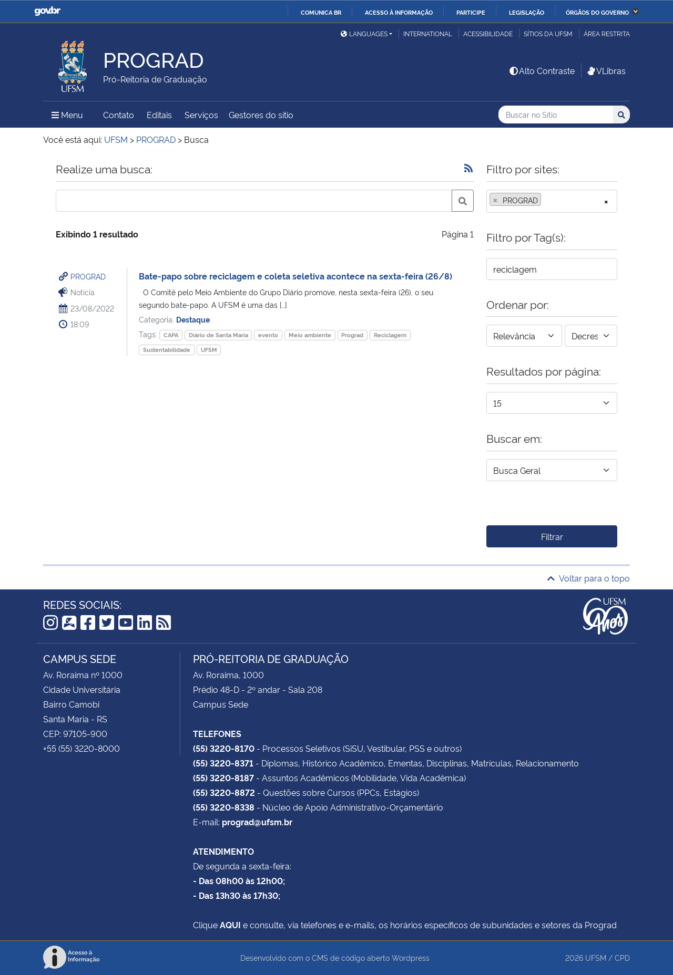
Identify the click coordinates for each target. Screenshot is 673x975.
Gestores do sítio (261, 114)
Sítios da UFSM (548, 33)
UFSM (209, 350)
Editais (159, 114)
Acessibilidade (488, 33)
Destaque (193, 319)
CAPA (171, 335)
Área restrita (607, 33)
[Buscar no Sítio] (556, 115)
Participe (470, 12)
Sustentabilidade (166, 350)
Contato (118, 114)
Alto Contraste (541, 70)
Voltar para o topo (588, 578)
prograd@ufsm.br (257, 821)
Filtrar (552, 536)
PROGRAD (88, 276)
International (427, 33)
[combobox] (551, 201)
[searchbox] (547, 200)
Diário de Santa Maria (218, 335)
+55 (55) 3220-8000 (81, 748)
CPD (622, 957)
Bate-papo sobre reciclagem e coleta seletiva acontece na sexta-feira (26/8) (295, 276)
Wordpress (411, 957)
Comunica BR (321, 12)
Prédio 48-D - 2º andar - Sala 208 (257, 689)
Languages (364, 33)
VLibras (606, 70)
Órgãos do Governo (597, 12)
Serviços (201, 114)
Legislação (526, 12)
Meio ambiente (310, 335)
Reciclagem (390, 335)
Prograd (352, 335)
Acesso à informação (399, 12)
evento (268, 335)
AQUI (230, 924)
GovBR (47, 11)
